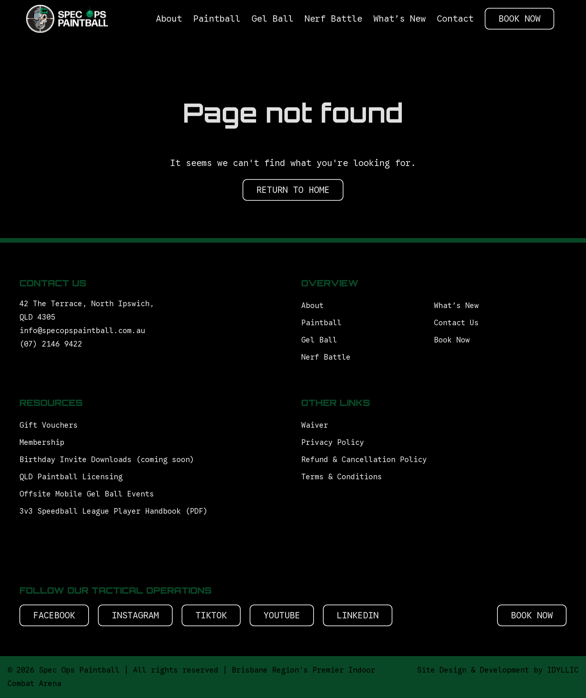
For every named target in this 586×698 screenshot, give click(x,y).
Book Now (452, 340)
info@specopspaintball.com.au (84, 330)
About (312, 305)
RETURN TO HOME (293, 190)
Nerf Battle (326, 357)
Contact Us (456, 323)
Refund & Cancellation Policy (364, 459)
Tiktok (211, 615)
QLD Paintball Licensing (71, 477)
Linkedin (358, 615)
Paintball (321, 323)
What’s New (456, 305)
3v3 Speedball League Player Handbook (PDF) (113, 511)
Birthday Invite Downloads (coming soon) (106, 459)
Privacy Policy (332, 442)
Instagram (135, 615)
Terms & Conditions (343, 477)
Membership (41, 442)
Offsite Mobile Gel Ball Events (86, 494)
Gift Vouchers (50, 425)
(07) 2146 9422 (50, 344)
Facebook (54, 615)
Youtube (281, 615)
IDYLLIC (563, 670)
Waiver (314, 425)
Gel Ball (319, 340)
